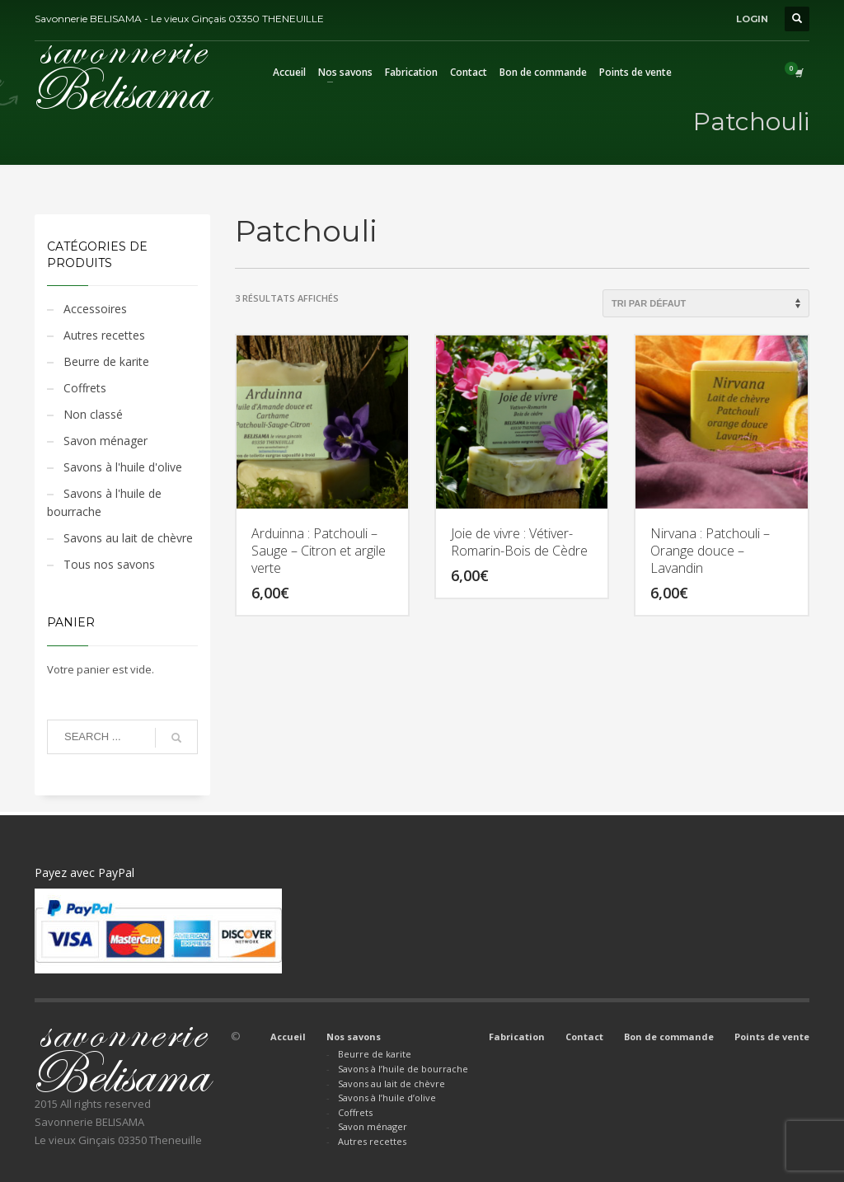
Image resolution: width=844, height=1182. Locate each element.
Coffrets (84, 388)
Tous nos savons (109, 564)
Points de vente (771, 1036)
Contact (584, 1036)
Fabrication (517, 1036)
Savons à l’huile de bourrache (403, 1068)
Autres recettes (104, 335)
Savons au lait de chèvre (128, 538)
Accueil (288, 1036)
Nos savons (353, 1036)
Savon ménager (105, 440)
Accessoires (95, 309)
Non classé (93, 414)
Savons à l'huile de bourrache (104, 502)
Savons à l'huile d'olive (122, 467)
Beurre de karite (106, 361)
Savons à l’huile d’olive (387, 1097)
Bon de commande (669, 1036)
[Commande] (706, 303)
